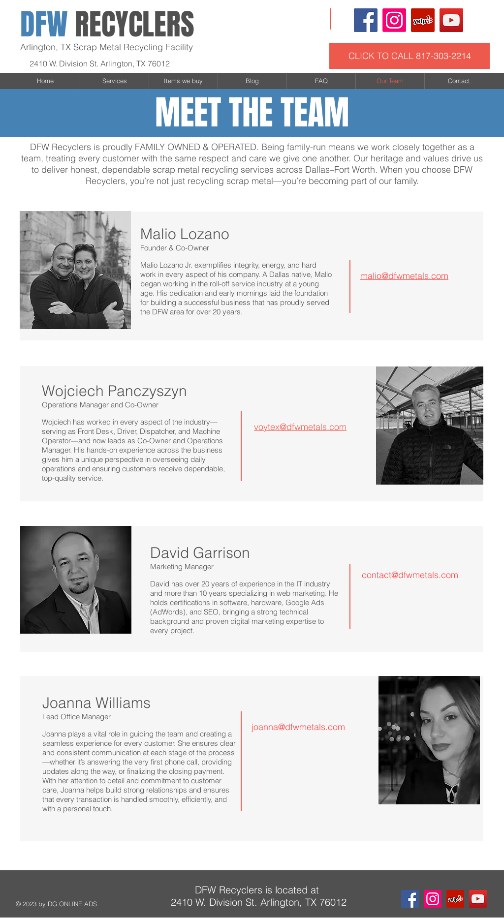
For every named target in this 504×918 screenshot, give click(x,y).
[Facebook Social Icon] (366, 20)
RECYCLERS (107, 24)
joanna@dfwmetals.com (298, 727)
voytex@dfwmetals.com (300, 426)
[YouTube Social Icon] (451, 20)
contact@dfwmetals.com (410, 575)
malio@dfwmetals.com (404, 275)
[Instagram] (394, 20)
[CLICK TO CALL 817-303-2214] (409, 56)
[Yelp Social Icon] (423, 20)
